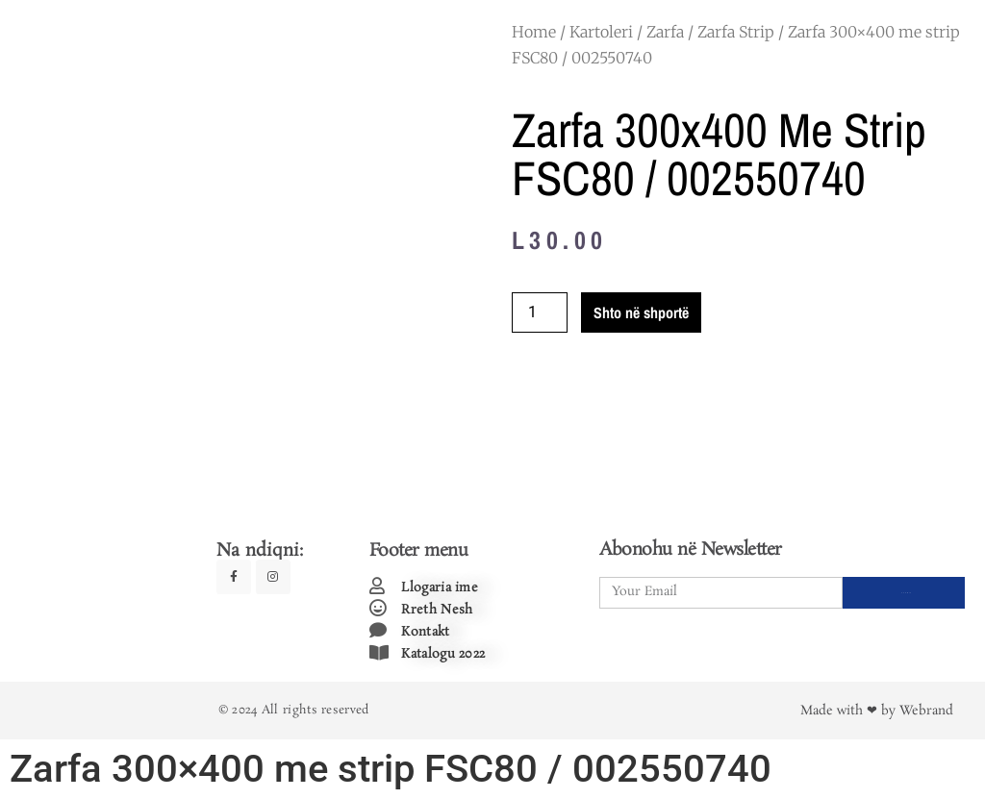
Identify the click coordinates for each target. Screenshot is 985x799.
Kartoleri (601, 31)
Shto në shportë (641, 312)
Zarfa (665, 31)
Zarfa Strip (735, 31)
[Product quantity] (540, 312)
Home (534, 31)
